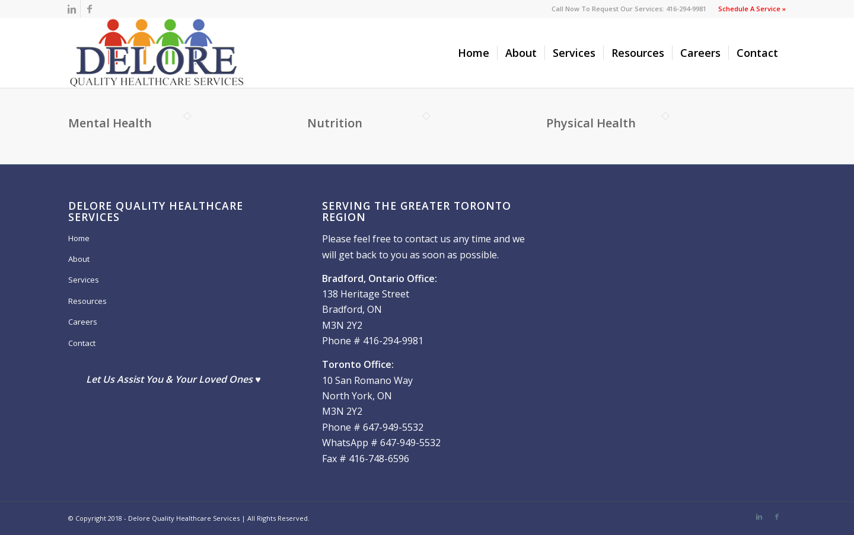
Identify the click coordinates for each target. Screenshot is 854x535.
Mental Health (110, 123)
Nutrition (334, 123)
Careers (82, 321)
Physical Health (591, 123)
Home (79, 238)
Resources (87, 301)
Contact (81, 343)
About (79, 259)
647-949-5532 (393, 427)
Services (83, 279)
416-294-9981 (393, 340)
